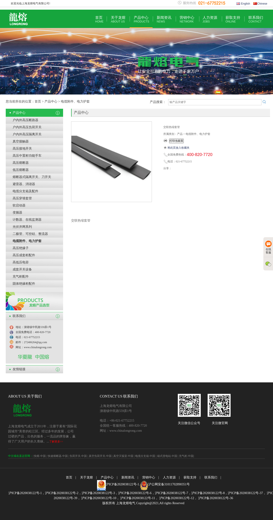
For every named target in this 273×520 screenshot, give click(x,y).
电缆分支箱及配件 (25, 191)
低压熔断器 (21, 170)
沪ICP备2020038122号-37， (247, 493)
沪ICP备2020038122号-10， (100, 498)
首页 (99, 19)
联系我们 (255, 19)
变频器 (17, 212)
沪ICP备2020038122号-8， (209, 493)
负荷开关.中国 (78, 456)
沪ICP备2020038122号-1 (122, 484)
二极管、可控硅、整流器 (30, 234)
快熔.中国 (40, 456)
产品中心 (141, 19)
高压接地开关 (22, 148)
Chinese (260, 3)
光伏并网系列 (22, 226)
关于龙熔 (118, 19)
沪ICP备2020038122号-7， (173, 493)
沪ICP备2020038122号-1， (26, 493)
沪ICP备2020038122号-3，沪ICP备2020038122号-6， (118, 493)
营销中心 (187, 19)
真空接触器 (21, 141)
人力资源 (210, 19)
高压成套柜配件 (24, 255)
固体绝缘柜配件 (24, 283)
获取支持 (233, 19)
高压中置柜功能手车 (27, 155)
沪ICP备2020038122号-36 (215, 498)
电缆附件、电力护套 (27, 241)
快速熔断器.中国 (58, 456)
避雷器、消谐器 (24, 184)
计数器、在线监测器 (27, 219)
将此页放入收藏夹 (178, 147)
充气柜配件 (21, 276)
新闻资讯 (164, 19)
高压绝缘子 (21, 248)
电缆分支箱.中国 (145, 456)
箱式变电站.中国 (167, 456)
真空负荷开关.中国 (100, 456)
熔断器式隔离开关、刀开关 (32, 177)
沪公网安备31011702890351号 (169, 484)
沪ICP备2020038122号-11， (139, 498)
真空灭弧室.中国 (123, 456)
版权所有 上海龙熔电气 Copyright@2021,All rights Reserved (143, 503)
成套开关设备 (22, 269)
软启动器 (19, 205)
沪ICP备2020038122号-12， (177, 498)
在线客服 (268, 247)
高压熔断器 (21, 162)
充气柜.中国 (186, 456)
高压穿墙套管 (22, 198)
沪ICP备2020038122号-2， (63, 493)
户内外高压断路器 (25, 120)
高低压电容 (21, 262)
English (243, 3)
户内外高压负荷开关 (27, 127)
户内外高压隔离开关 (27, 134)
